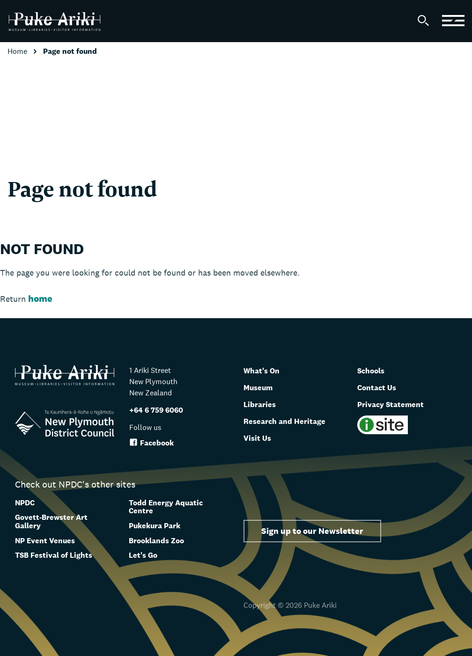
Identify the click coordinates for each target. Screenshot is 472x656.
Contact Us (381, 387)
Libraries (262, 404)
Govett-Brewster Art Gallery (51, 521)
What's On (265, 370)
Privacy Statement (397, 404)
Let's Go (143, 555)
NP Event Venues (45, 541)
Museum (261, 387)
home (40, 298)
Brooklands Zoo (156, 541)
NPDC (25, 503)
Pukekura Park (154, 526)
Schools (374, 370)
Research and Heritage (292, 421)
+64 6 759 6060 (156, 410)
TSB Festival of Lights (53, 555)
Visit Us (260, 437)
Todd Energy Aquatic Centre (166, 507)
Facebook (151, 443)
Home (18, 51)
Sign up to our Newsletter (312, 530)
